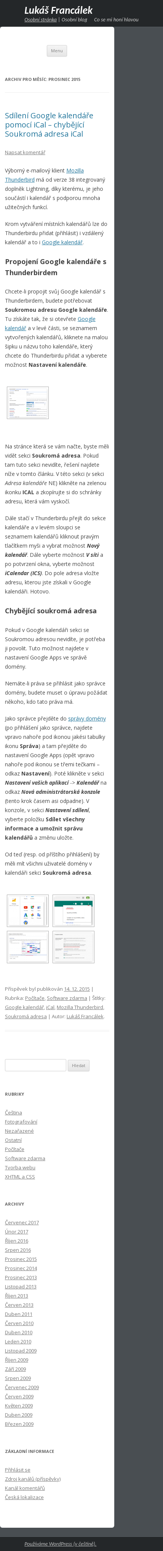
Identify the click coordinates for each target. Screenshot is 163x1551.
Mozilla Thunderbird (80, 1007)
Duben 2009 (18, 1414)
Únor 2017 (16, 1231)
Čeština (13, 1112)
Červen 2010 (19, 1323)
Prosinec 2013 (21, 1277)
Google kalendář (62, 242)
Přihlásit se (17, 1469)
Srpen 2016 (18, 1249)
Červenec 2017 (22, 1222)
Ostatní (13, 1140)
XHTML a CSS (20, 1176)
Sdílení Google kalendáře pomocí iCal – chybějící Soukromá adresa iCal (49, 124)
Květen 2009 (19, 1405)
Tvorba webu (20, 1167)
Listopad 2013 (21, 1286)
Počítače (35, 998)
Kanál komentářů (25, 1488)
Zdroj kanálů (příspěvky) (33, 1478)
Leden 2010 (18, 1341)
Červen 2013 (19, 1304)
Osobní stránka (40, 19)
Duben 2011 (18, 1314)
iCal (50, 1007)
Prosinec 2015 (21, 1259)
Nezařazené (19, 1130)
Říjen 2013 (16, 1295)
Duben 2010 (18, 1332)
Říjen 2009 (16, 1359)
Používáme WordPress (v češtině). (60, 1544)
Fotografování (21, 1121)
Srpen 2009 (18, 1378)
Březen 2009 (19, 1423)
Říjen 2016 (16, 1240)
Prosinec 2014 (21, 1268)
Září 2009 (15, 1369)
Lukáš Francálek (58, 10)
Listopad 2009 (21, 1350)
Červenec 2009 (22, 1387)
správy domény (87, 718)
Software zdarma (67, 998)
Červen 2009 (19, 1396)
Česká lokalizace (24, 1497)
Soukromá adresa (26, 1016)
